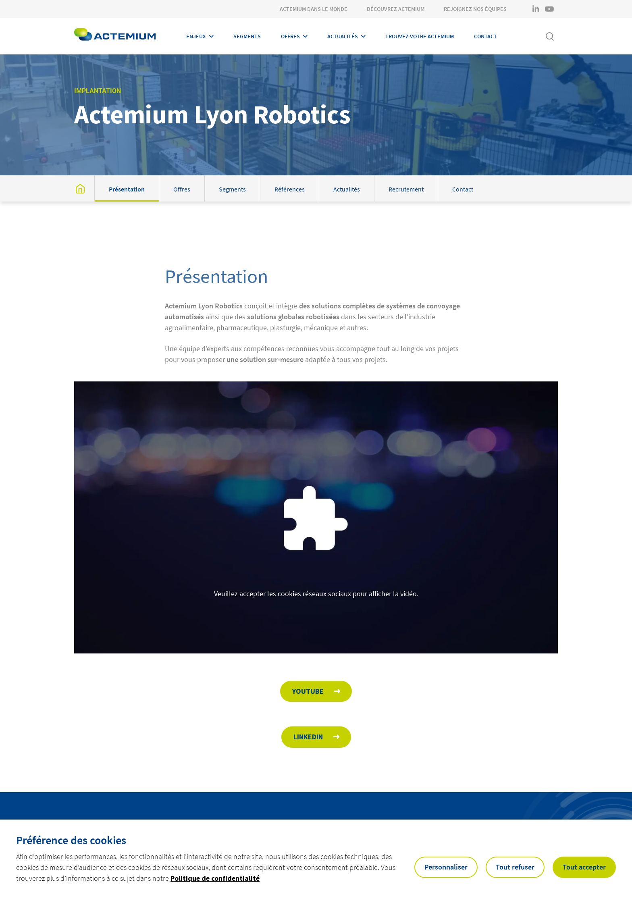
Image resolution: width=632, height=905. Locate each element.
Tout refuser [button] (515, 867)
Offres (290, 36)
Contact (485, 36)
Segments (247, 36)
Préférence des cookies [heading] (71, 840)
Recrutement (406, 189)
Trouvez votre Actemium (419, 36)
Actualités (342, 36)
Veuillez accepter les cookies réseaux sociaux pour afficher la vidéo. (316, 603)
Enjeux (196, 36)
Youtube (308, 691)
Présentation (127, 189)
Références (289, 189)
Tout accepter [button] (584, 867)
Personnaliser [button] (446, 867)
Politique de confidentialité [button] (215, 878)
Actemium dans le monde (313, 8)
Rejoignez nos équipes (475, 8)
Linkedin (308, 736)
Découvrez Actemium (395, 8)
